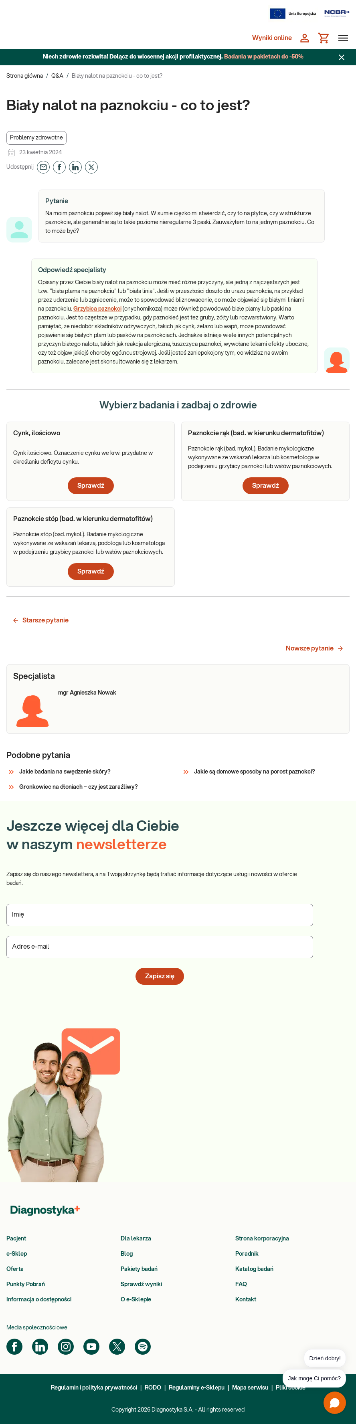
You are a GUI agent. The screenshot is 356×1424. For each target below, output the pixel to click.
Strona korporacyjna (262, 1239)
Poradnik (247, 1254)
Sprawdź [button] (90, 486)
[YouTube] (91, 1347)
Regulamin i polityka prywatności (94, 1388)
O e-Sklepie (136, 1300)
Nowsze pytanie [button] (315, 648)
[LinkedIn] (40, 1347)
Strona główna (24, 76)
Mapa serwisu (250, 1388)
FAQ (241, 1284)
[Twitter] (117, 1347)
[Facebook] (14, 1347)
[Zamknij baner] (341, 57)
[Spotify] (143, 1347)
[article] (90, 461)
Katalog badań (254, 1269)
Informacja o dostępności (38, 1300)
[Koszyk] (324, 38)
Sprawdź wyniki (141, 1284)
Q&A (57, 76)
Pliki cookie (290, 1388)
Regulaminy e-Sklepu (197, 1388)
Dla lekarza (136, 1239)
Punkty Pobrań (25, 1284)
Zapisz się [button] (159, 976)
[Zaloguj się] (304, 38)
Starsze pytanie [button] (40, 620)
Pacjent (16, 1239)
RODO (153, 1388)
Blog (127, 1254)
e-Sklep (16, 1254)
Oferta (15, 1269)
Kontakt (245, 1300)
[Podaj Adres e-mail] (159, 947)
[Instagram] (66, 1347)
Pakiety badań (139, 1269)
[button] (36, 138)
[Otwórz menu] (342, 38)
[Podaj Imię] (159, 915)
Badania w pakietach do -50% (263, 57)
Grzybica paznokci (97, 309)
